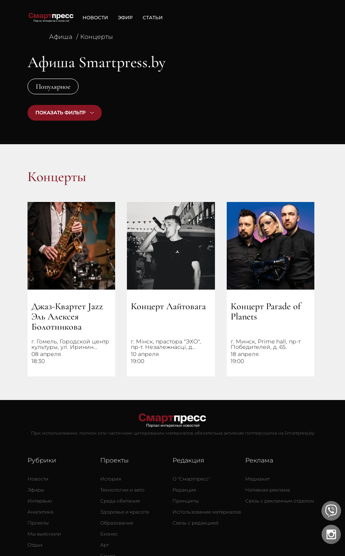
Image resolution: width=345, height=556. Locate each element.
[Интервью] (40, 501)
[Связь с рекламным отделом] (279, 501)
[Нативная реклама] (267, 490)
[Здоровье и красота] (124, 512)
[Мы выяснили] (44, 534)
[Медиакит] (257, 479)
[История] (110, 479)
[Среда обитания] (120, 501)
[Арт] (104, 545)
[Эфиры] (36, 490)
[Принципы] (185, 501)
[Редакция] (184, 490)
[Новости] (38, 479)
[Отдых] (35, 545)
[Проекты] (38, 523)
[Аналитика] (40, 512)
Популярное (53, 86)
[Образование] (116, 523)
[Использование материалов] (206, 512)
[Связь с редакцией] (195, 523)
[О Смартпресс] (191, 479)
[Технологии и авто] (122, 490)
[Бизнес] (109, 534)
